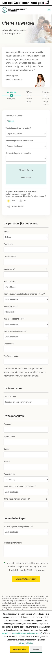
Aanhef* (7, 232)
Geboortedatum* (10, 281)
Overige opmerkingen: (13, 543)
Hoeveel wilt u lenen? (14, 116)
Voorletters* (8, 244)
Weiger (36, 649)
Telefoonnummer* (11, 356)
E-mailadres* (9, 344)
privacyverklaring (26, 643)
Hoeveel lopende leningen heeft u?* (18, 526)
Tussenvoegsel (10, 256)
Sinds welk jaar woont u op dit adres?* (19, 486)
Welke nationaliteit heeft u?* (15, 331)
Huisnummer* (9, 436)
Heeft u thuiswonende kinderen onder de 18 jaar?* (24, 294)
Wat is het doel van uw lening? (18, 128)
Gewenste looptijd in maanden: (18, 153)
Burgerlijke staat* (11, 306)
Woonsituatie (9, 474)
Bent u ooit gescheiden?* (14, 319)
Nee (11, 201)
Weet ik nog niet (16, 206)
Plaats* (7, 461)
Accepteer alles (19, 649)
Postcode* (8, 424)
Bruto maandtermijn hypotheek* (26, 499)
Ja (22, 201)
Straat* (6, 449)
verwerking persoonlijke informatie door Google (21, 633)
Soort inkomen (10, 396)
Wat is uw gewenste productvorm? (20, 141)
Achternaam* (26, 269)
